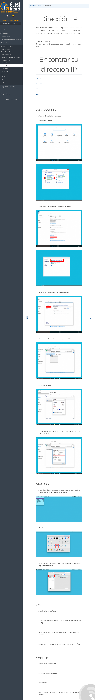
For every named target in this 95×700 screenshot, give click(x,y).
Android (41, 97)
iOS (39, 92)
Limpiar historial (6, 94)
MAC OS (41, 87)
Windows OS (43, 81)
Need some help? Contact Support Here (10, 100)
